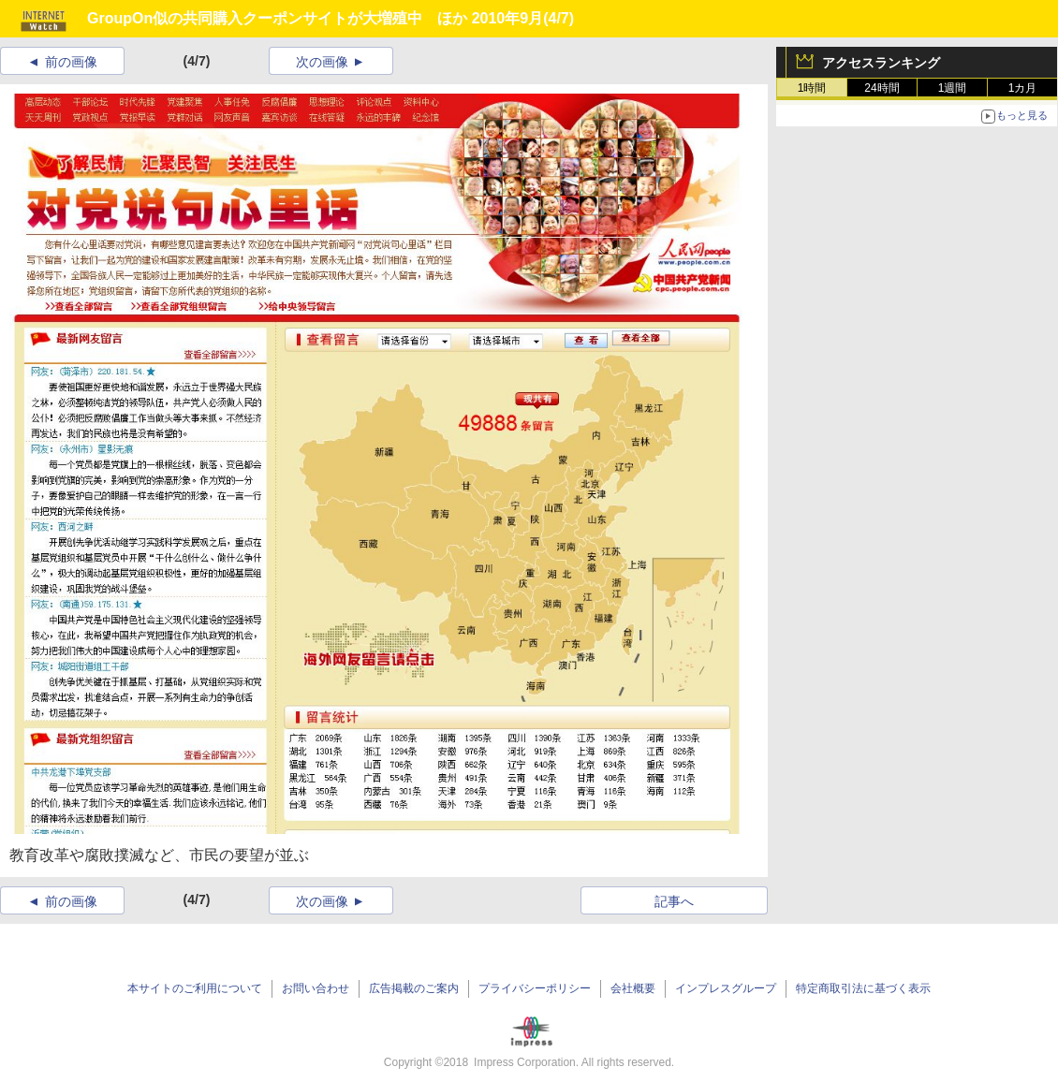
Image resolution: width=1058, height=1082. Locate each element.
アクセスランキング (881, 62)
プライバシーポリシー (534, 988)
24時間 (881, 88)
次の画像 (322, 61)
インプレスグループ (725, 988)
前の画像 (71, 61)
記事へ (674, 901)
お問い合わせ (315, 988)
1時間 (812, 88)
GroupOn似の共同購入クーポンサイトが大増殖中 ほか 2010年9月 (315, 18)
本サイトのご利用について (194, 988)
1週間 (952, 88)
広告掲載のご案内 (414, 988)
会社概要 (632, 988)
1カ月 (1022, 88)
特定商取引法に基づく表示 (863, 988)
